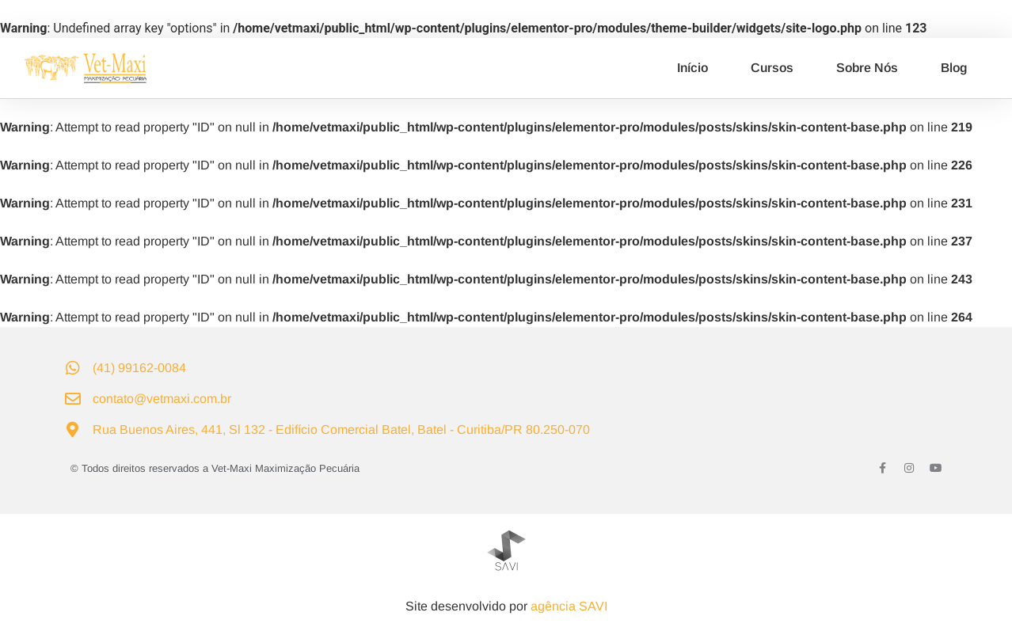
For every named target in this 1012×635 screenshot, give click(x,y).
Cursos (772, 67)
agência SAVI (569, 606)
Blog (954, 67)
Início (692, 67)
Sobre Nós (867, 67)
